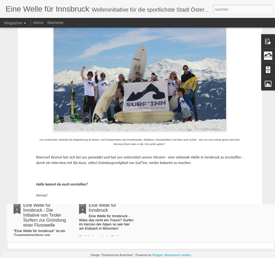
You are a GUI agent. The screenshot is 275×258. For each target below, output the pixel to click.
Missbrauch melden (177, 255)
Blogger (157, 255)
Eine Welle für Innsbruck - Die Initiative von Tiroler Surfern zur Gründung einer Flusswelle (44, 215)
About (38, 22)
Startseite (55, 22)
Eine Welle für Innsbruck (102, 208)
